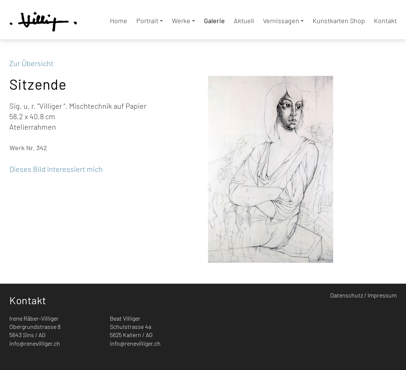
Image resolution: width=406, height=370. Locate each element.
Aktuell (244, 20)
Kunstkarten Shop (339, 20)
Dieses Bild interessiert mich (56, 168)
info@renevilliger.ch (34, 343)
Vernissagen (283, 20)
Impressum (382, 295)
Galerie (214, 20)
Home (118, 20)
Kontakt (385, 20)
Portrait (149, 20)
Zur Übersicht (31, 63)
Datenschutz (346, 295)
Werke (183, 20)
